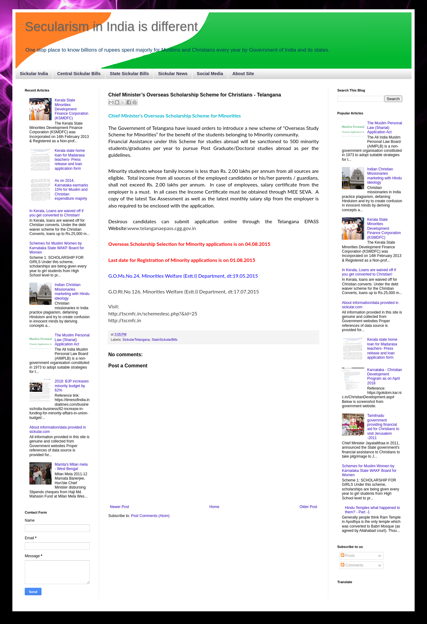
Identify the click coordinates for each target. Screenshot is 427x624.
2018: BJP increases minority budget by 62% (72, 385)
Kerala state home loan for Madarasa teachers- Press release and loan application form (70, 159)
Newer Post (119, 507)
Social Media (210, 73)
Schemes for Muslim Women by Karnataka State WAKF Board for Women (56, 247)
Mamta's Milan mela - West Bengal (71, 466)
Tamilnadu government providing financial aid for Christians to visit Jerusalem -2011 (383, 426)
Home (214, 507)
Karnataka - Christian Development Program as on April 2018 (384, 376)
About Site (243, 73)
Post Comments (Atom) (150, 516)
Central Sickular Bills (79, 73)
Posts (348, 555)
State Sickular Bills (129, 73)
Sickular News (173, 73)
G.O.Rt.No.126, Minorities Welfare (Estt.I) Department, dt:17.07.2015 (183, 291)
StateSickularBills (164, 339)
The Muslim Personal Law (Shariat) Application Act (72, 339)
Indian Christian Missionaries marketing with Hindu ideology (72, 291)
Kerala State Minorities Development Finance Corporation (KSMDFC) (71, 109)
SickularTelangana (136, 339)
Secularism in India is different (111, 26)
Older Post (308, 507)
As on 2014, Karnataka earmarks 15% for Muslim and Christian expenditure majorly (71, 189)
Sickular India (34, 73)
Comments (352, 565)
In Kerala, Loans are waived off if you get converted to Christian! (56, 213)
